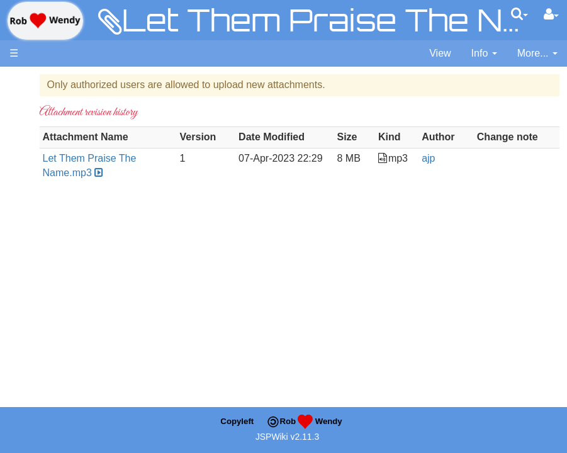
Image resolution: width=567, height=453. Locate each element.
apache (45, 21)
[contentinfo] (484, 53)
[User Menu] (551, 14)
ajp (455, 172)
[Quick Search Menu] (519, 14)
